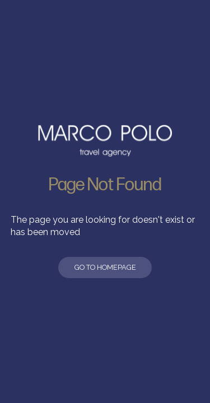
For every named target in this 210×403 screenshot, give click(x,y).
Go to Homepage (105, 267)
